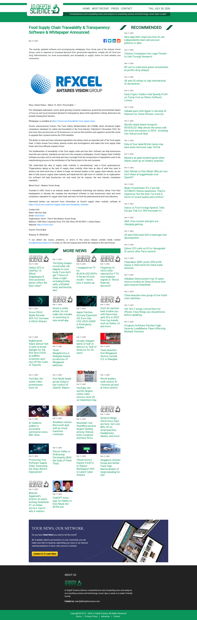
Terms (78, 616)
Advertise (105, 616)
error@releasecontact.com (40, 243)
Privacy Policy (91, 616)
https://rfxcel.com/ (45, 225)
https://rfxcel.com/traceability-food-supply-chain (73, 121)
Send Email (39, 215)
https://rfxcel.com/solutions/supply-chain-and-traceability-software (58, 204)
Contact (116, 616)
